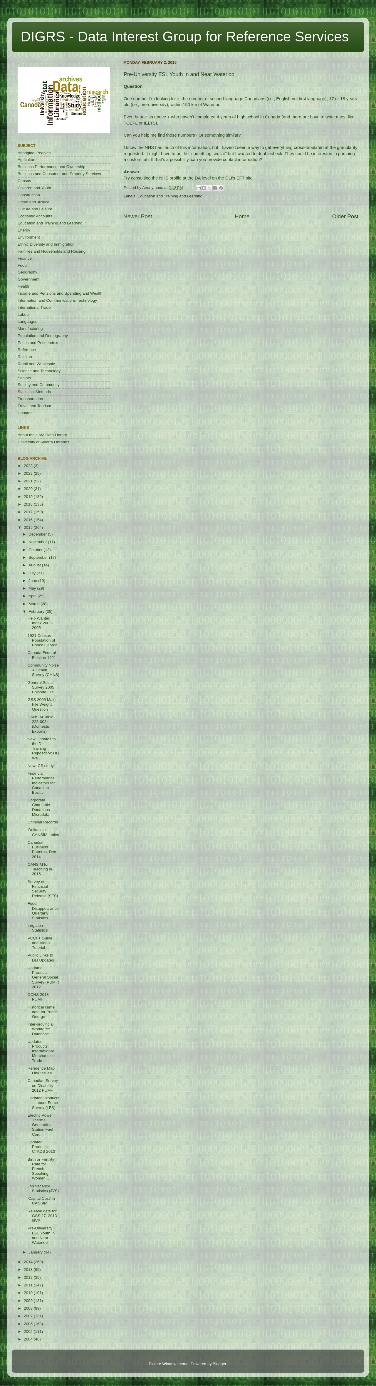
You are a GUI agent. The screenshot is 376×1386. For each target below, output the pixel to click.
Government (28, 279)
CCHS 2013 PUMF (38, 996)
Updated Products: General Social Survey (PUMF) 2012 (43, 977)
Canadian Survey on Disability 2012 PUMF (43, 1085)
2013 (29, 1269)
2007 (29, 1316)
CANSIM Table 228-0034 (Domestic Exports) (40, 724)
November (38, 542)
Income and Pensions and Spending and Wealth (60, 293)
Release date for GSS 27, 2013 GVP (42, 1216)
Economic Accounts (35, 216)
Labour (24, 314)
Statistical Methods (34, 392)
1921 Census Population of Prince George (43, 640)
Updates (25, 413)
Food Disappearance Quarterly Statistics (43, 910)
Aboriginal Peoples (34, 153)
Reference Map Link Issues (41, 1070)
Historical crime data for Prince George (43, 1012)
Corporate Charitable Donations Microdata (39, 807)
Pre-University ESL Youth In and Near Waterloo (41, 1235)
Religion (25, 357)
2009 (29, 1300)
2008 (29, 1308)
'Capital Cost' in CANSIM (41, 1200)
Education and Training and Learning (169, 196)
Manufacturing (30, 328)
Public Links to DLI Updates (41, 957)
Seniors (24, 378)
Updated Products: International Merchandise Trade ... (41, 1051)
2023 (29, 466)
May (32, 588)
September (38, 557)
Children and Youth (34, 188)
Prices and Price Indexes (39, 342)
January (36, 1252)
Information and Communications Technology (57, 300)
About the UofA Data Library (42, 435)
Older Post (345, 216)
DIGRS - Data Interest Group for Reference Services (185, 36)
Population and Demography (43, 335)
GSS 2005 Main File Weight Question (42, 704)
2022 (29, 473)
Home (242, 216)
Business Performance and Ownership (51, 167)
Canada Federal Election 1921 (42, 655)
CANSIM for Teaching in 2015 (40, 869)
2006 (29, 1324)
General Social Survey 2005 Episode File (41, 687)
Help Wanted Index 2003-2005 (40, 623)
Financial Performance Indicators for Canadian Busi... (41, 783)
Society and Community (39, 384)
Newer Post (137, 216)
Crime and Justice (33, 202)
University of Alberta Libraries (43, 442)
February (37, 611)
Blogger (219, 1364)
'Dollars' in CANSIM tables (43, 832)
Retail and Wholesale (36, 364)
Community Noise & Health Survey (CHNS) (43, 670)
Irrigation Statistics (38, 927)
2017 (29, 512)
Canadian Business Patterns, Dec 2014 (42, 849)
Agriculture (27, 159)
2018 (29, 504)
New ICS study (41, 766)
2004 (29, 1339)
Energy (24, 230)
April (33, 596)
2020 (29, 488)
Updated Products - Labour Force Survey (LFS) (43, 1103)
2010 (29, 1293)
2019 (29, 496)
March (34, 604)
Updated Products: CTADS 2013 (41, 1147)
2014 (29, 1262)
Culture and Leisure (35, 209)
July (32, 573)
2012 (29, 1277)
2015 (29, 527)
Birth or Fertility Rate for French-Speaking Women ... (41, 1169)
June (33, 580)
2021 (29, 481)
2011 (29, 1285)
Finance (25, 258)
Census (24, 181)
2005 (29, 1331)
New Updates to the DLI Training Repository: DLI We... (43, 748)
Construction (29, 195)
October (36, 550)
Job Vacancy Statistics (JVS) (43, 1188)
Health (23, 286)
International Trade (34, 307)
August (35, 565)
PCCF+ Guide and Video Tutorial (40, 943)
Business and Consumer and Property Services (59, 174)
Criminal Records (43, 822)
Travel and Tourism (34, 406)
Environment (29, 237)
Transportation (30, 399)
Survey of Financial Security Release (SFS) (43, 889)
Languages (27, 321)
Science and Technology (39, 371)
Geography (27, 272)
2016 (29, 520)
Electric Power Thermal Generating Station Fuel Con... (40, 1125)
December (38, 534)
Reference (27, 350)
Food (22, 265)
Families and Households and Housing (51, 251)
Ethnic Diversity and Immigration (46, 244)
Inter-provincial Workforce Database (41, 1029)
